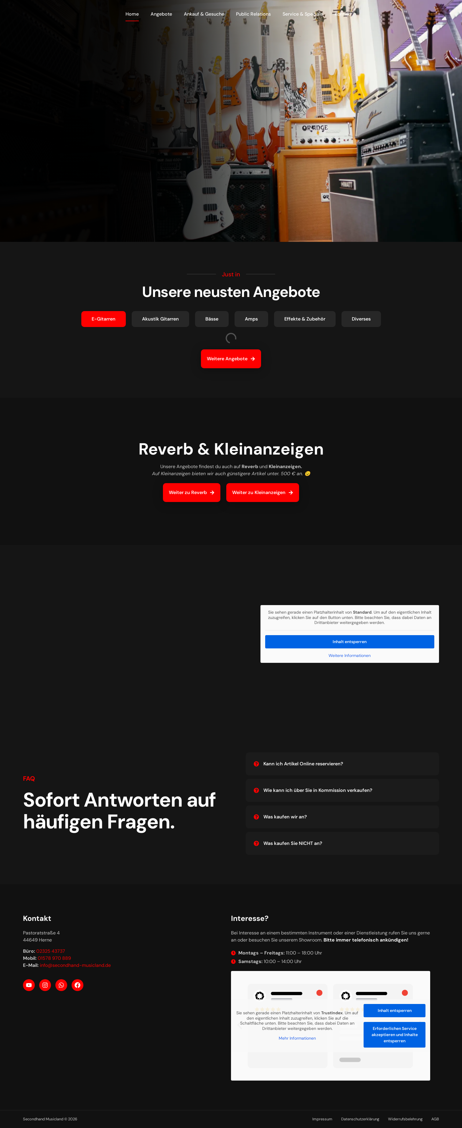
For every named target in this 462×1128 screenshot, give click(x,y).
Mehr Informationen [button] (297, 1038)
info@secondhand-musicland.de (75, 965)
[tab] (103, 319)
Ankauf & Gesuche (204, 14)
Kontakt (343, 14)
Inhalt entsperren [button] (350, 641)
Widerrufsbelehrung (405, 1119)
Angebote (161, 14)
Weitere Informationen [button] (350, 655)
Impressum (322, 1119)
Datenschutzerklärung (360, 1119)
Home (132, 14)
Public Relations (253, 14)
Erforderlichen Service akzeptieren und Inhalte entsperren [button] (395, 1034)
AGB (435, 1119)
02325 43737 (50, 951)
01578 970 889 (54, 958)
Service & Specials (303, 14)
